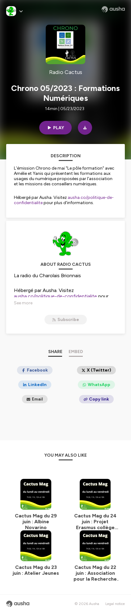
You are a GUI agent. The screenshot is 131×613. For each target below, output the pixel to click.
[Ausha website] (113, 9)
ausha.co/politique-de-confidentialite (55, 296)
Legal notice (115, 604)
